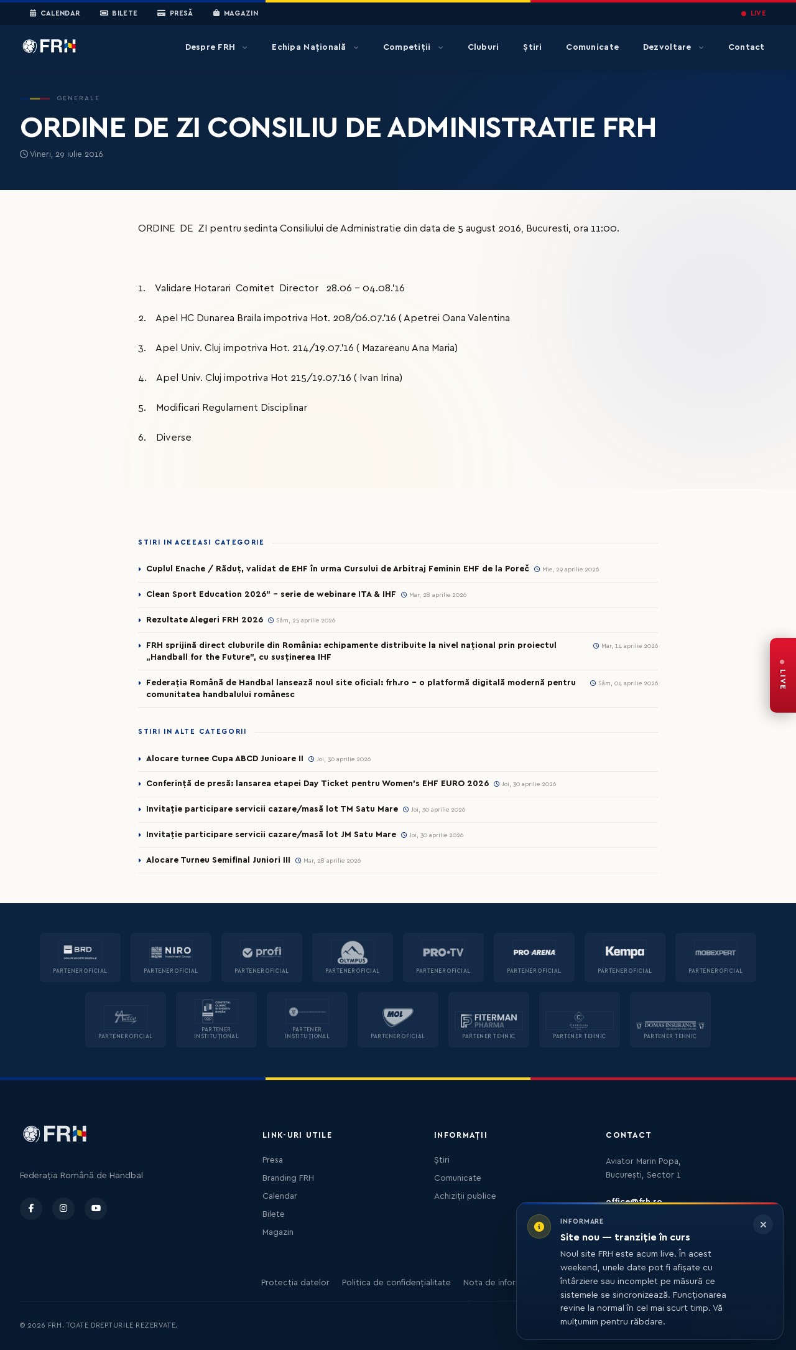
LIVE (753, 13)
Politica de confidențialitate (396, 1282)
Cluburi (483, 47)
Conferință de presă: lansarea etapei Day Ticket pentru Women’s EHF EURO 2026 (317, 783)
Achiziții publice (465, 1196)
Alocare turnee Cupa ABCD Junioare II (224, 758)
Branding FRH (288, 1178)
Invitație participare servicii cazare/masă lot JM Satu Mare (271, 834)
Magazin (235, 13)
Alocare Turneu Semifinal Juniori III (218, 860)
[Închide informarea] (763, 1224)
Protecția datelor (295, 1282)
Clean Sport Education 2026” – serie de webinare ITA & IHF (271, 594)
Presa (272, 1160)
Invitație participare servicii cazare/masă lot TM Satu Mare (272, 809)
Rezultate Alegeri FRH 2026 (204, 620)
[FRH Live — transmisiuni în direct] (783, 675)
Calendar (55, 13)
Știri (532, 47)
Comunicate (592, 47)
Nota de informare (499, 1282)
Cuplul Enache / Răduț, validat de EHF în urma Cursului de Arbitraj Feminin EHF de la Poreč (337, 569)
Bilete (119, 13)
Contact (746, 47)
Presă (175, 13)
